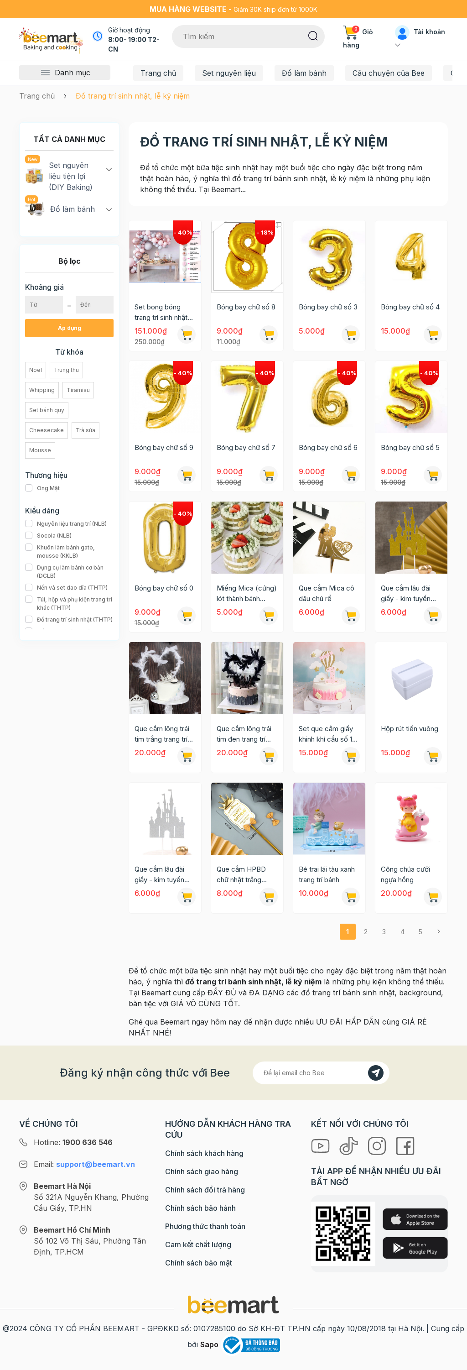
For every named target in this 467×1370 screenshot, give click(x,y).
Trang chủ (158, 73)
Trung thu (66, 369)
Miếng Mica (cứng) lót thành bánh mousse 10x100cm (247, 594)
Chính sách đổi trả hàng (205, 1189)
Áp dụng (69, 327)
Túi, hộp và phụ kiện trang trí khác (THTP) (69, 604)
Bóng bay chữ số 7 (246, 447)
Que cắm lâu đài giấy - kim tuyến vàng (406, 594)
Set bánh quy (46, 410)
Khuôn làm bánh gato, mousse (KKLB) (69, 552)
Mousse (40, 450)
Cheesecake (46, 430)
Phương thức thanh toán (205, 1226)
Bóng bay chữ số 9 (164, 447)
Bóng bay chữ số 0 (164, 588)
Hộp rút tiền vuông (409, 728)
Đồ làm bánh (304, 73)
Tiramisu (78, 390)
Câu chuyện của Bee (389, 73)
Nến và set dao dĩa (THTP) (66, 588)
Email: (84, 1164)
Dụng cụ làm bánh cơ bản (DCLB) (69, 572)
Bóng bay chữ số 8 (246, 307)
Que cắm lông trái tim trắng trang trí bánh (162, 734)
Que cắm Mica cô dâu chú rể (326, 593)
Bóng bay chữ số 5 (410, 447)
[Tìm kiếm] (313, 35)
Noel (35, 369)
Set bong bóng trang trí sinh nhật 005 (161, 313)
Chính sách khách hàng (204, 1153)
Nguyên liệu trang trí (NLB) (66, 524)
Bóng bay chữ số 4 (410, 307)
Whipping (42, 390)
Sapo (209, 1344)
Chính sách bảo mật (198, 1262)
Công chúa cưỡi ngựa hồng (405, 874)
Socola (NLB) (48, 536)
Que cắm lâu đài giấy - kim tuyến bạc (159, 875)
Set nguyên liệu (229, 73)
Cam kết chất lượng (198, 1244)
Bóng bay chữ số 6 (328, 447)
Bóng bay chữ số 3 (328, 307)
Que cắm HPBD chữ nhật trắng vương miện (241, 875)
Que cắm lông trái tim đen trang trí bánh (244, 734)
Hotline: (73, 1142)
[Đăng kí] (375, 1073)
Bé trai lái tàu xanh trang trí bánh (327, 874)
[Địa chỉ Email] (321, 1072)
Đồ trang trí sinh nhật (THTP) (69, 620)
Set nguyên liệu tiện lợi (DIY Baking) (59, 176)
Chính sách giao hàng (201, 1171)
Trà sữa (85, 430)
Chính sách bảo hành (200, 1208)
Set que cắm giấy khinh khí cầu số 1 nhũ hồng (326, 734)
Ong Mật (42, 488)
